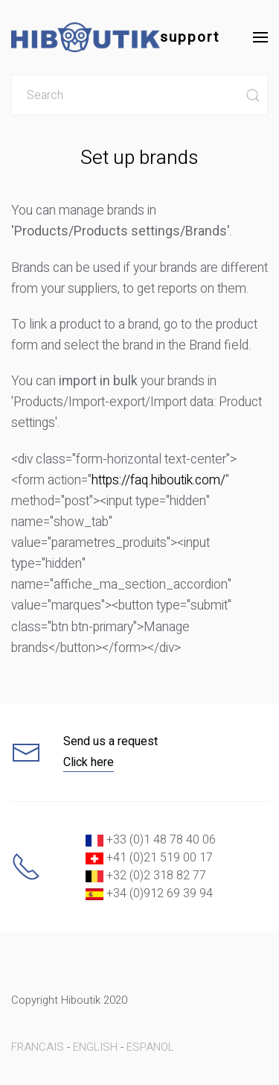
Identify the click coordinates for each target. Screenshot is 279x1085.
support (115, 37)
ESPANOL (150, 1047)
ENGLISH (95, 1047)
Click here (88, 762)
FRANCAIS (37, 1047)
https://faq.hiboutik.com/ (158, 480)
